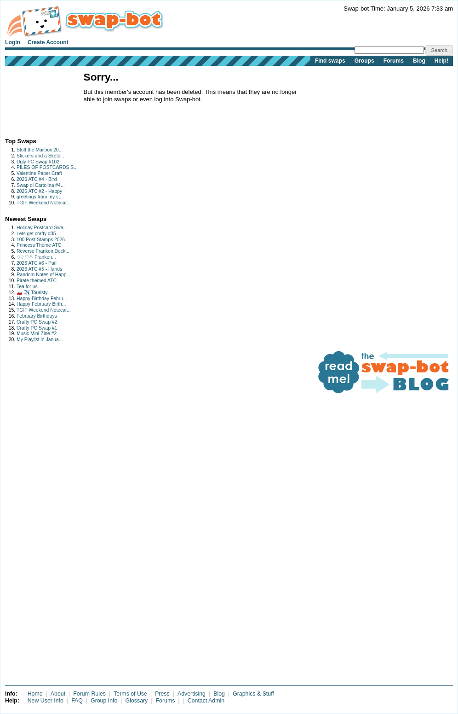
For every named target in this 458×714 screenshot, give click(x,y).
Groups (364, 61)
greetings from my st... (40, 196)
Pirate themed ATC (37, 280)
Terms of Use (130, 694)
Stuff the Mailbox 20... (40, 149)
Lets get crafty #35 (36, 233)
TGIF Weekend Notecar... (44, 202)
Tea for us (27, 286)
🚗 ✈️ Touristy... (34, 292)
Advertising (191, 694)
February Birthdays (37, 316)
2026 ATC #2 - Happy (39, 191)
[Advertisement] (34, 99)
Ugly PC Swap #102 (38, 161)
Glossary (137, 700)
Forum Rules (89, 694)
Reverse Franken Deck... (43, 251)
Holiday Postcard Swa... (42, 227)
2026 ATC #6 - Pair (37, 263)
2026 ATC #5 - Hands (39, 269)
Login (12, 42)
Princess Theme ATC (39, 245)
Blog (419, 61)
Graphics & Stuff (253, 694)
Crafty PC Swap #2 (37, 322)
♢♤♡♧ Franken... (36, 257)
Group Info (104, 700)
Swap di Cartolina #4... (41, 185)
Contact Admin (206, 700)
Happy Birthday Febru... (42, 298)
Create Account (48, 42)
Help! (441, 61)
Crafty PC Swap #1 (37, 328)
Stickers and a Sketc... (40, 155)
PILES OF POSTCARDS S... (47, 167)
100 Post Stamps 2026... (43, 239)
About (58, 694)
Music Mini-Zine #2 (37, 333)
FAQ (77, 700)
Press (162, 694)
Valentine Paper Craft (39, 173)
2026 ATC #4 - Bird (37, 179)
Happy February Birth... (41, 304)
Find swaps (330, 61)
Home (35, 694)
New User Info (45, 700)
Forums (394, 61)
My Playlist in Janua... (40, 339)
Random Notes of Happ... (43, 274)
